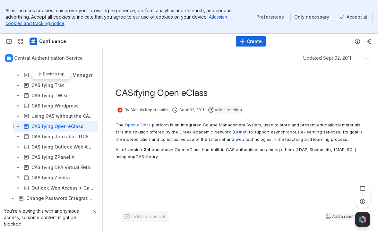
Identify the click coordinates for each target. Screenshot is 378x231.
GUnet (240, 131)
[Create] (251, 41)
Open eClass (138, 124)
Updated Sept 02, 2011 (327, 58)
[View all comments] (362, 189)
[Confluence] (48, 41)
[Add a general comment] (145, 216)
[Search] (172, 41)
